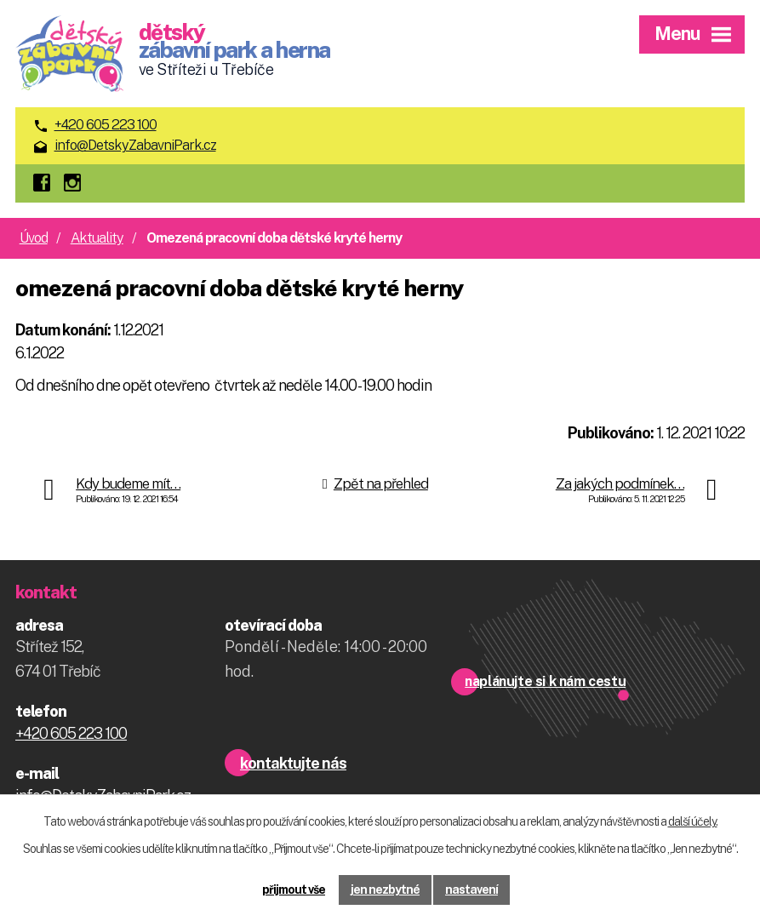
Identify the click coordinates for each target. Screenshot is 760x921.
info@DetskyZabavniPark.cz (135, 145)
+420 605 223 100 (105, 125)
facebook (46, 183)
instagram (76, 183)
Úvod (34, 238)
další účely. (692, 821)
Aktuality (97, 238)
